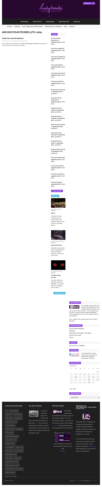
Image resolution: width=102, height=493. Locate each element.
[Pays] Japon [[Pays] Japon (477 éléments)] (9, 450)
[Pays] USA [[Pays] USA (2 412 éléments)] (18, 458)
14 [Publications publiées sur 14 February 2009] (93, 377)
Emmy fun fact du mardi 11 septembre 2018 (57, 143)
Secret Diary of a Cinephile (53, 26)
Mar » (74, 389)
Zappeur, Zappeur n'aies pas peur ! (20, 41)
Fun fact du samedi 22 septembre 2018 (57, 49)
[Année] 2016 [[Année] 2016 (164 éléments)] (9, 418)
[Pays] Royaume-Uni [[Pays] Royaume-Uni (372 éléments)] (11, 454)
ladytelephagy (24, 21)
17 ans (67, 418)
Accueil (9, 26)
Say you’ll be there (56, 245)
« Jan (70, 389)
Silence (53, 213)
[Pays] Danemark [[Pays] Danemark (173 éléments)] (10, 443)
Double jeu (72, 331)
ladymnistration (37, 21)
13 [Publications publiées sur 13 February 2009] (89, 377)
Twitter (49, 16)
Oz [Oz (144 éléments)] (6, 411)
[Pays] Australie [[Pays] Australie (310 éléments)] (9, 429)
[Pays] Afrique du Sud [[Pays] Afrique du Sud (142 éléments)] (11, 421)
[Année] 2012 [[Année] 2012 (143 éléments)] (9, 414)
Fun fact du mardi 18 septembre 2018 (57, 82)
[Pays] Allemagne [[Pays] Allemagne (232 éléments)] (10, 425)
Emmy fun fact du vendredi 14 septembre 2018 (58, 118)
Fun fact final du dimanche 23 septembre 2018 (56, 40)
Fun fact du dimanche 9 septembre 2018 (58, 158)
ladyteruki (53, 210)
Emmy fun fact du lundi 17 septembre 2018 (58, 91)
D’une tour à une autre (75, 335)
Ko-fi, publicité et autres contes (32, 26)
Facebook (52, 16)
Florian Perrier (93, 480)
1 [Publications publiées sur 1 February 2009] (97, 371)
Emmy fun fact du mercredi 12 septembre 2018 (58, 135)
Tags (65, 26)
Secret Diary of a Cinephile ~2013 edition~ (80, 333)
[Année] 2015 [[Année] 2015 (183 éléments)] (18, 414)
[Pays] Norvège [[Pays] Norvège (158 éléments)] (18, 450)
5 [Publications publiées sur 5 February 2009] (84, 374)
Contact (72, 26)
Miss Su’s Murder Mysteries (76, 328)
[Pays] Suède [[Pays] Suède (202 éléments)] (9, 458)
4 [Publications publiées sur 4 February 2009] (80, 374)
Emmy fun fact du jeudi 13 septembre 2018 (58, 125)
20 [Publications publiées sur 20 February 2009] (89, 379)
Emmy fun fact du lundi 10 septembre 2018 (58, 150)
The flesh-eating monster (56, 276)
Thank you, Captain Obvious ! (13, 38)
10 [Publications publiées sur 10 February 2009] (75, 377)
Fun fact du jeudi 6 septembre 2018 (56, 183)
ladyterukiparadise (64, 21)
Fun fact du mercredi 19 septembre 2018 (58, 74)
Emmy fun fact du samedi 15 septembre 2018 (57, 110)
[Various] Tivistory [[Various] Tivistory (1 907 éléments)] (10, 472)
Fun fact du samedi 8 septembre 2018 (57, 167)
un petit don (93, 312)
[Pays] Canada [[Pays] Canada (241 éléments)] (9, 432)
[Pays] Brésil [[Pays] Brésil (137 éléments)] (19, 429)
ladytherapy (76, 21)
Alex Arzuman (77, 480)
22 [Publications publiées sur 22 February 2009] (97, 379)
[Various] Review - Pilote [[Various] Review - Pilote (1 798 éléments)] (12, 461)
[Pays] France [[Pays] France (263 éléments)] (19, 447)
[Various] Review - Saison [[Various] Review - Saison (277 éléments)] (12, 465)
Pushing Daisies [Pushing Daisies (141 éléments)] (14, 411)
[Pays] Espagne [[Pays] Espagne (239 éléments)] (10, 447)
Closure (71, 337)
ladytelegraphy (50, 21)
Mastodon (82, 345)
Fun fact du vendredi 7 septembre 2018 (57, 175)
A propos (17, 26)
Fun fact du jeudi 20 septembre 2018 (57, 66)
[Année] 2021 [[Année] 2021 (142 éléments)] (18, 418)
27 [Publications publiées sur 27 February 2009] (89, 382)
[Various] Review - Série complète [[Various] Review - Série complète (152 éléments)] (14, 469)
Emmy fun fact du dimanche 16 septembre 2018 (56, 100)
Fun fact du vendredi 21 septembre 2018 (58, 58)
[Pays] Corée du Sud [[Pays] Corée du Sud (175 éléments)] (11, 440)
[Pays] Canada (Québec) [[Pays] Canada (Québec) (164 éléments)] (12, 436)
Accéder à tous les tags (10, 476)
